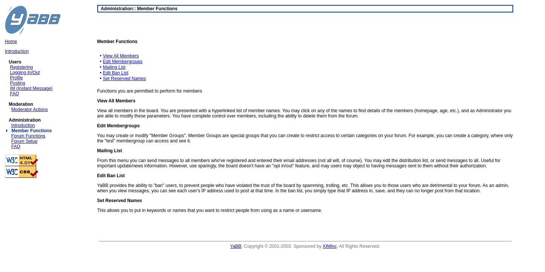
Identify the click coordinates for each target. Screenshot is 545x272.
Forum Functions (28, 136)
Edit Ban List (115, 73)
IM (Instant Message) (31, 88)
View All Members (121, 56)
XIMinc (330, 246)
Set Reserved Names (124, 78)
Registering (21, 67)
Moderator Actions (29, 109)
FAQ (14, 93)
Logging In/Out (25, 72)
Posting (17, 83)
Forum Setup (24, 141)
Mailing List (114, 67)
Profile (16, 77)
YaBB (235, 246)
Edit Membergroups (123, 61)
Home (11, 41)
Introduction (17, 51)
